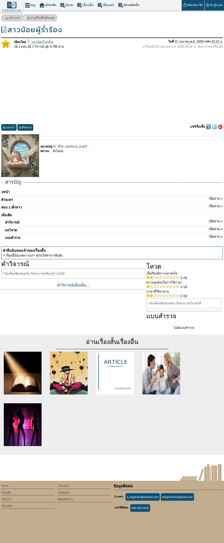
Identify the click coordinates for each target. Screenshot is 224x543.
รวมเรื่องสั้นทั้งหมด (41, 18)
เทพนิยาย (71, 146)
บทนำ (5, 192)
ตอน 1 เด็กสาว (112, 206)
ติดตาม (25, 128)
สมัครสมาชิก (193, 5)
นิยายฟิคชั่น (128, 5)
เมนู (30, 5)
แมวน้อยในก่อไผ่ (40, 42)
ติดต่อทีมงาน (65, 499)
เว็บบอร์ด (63, 485)
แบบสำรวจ (114, 237)
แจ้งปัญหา (64, 492)
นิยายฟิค (7, 506)
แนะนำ (9, 128)
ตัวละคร (112, 199)
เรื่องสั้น (85, 5)
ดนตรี (83, 146)
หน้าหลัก (47, 5)
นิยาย (66, 5)
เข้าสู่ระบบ (214, 5)
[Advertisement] (112, 86)
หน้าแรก (13, 18)
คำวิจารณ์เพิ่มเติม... (73, 285)
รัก (54, 146)
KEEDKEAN (11, 10)
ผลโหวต (114, 229)
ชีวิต (61, 146)
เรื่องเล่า (106, 5)
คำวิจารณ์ (114, 221)
